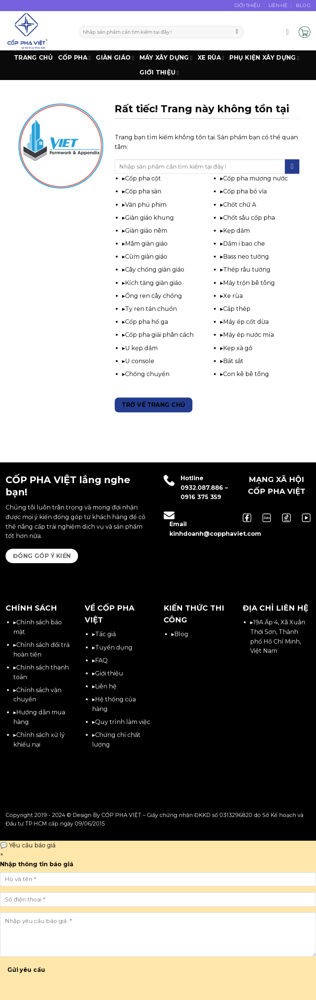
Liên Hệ (278, 5)
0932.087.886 (202, 487)
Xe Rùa (211, 58)
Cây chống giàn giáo (154, 269)
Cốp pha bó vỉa (245, 191)
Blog (303, 5)
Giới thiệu (159, 72)
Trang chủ (33, 57)
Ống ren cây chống (153, 295)
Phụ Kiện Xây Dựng (264, 58)
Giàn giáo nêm (146, 230)
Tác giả (105, 634)
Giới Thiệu (247, 5)
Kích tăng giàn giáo (153, 282)
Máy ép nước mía (248, 334)
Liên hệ (106, 686)
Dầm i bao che (244, 243)
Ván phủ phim (146, 204)
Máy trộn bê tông (249, 282)
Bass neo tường (246, 256)
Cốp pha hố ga (146, 321)
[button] (289, 32)
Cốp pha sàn (143, 191)
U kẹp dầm (141, 348)
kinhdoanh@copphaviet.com (215, 533)
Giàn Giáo (115, 58)
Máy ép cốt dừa (246, 321)
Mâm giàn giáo (146, 243)
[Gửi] (237, 32)
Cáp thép (237, 308)
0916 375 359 (201, 497)
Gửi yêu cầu (26, 969)
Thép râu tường (246, 269)
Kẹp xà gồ (237, 348)
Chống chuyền (147, 374)
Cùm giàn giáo (146, 256)
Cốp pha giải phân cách (159, 334)
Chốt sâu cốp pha (249, 217)
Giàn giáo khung (149, 217)
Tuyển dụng (113, 647)
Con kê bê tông (246, 374)
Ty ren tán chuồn (151, 308)
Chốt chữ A (239, 204)
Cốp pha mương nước (255, 178)
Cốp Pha (74, 58)
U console (139, 361)
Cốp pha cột (143, 178)
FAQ (101, 660)
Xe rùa (233, 295)
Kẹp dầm (236, 230)
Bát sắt (233, 361)
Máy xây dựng (165, 58)
